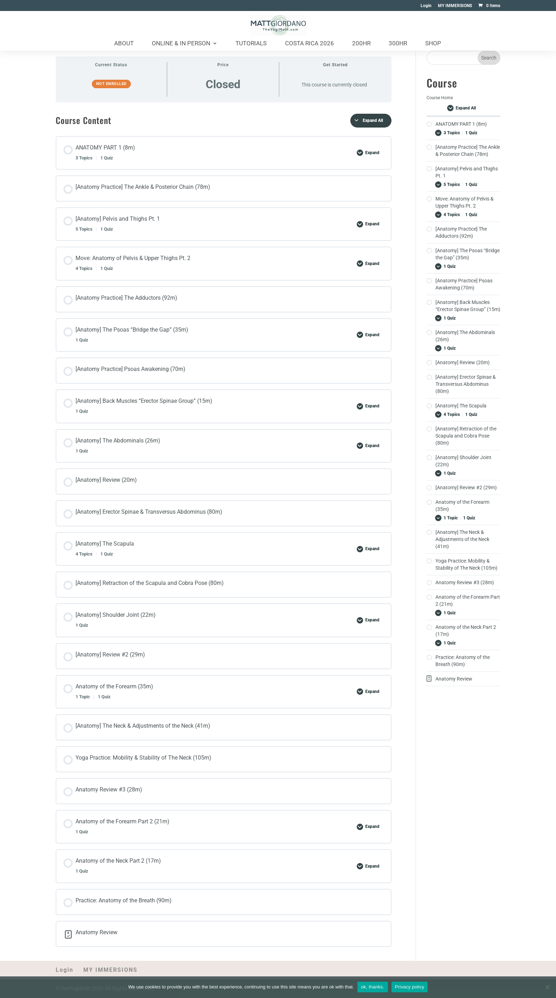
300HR (398, 44)
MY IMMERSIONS (455, 6)
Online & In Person (181, 44)
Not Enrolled (111, 83)
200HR (361, 44)
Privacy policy (409, 986)
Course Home (440, 97)
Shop (433, 44)
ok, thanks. (372, 986)
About (124, 44)
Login (426, 6)
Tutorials (251, 44)
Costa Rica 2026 (309, 44)
